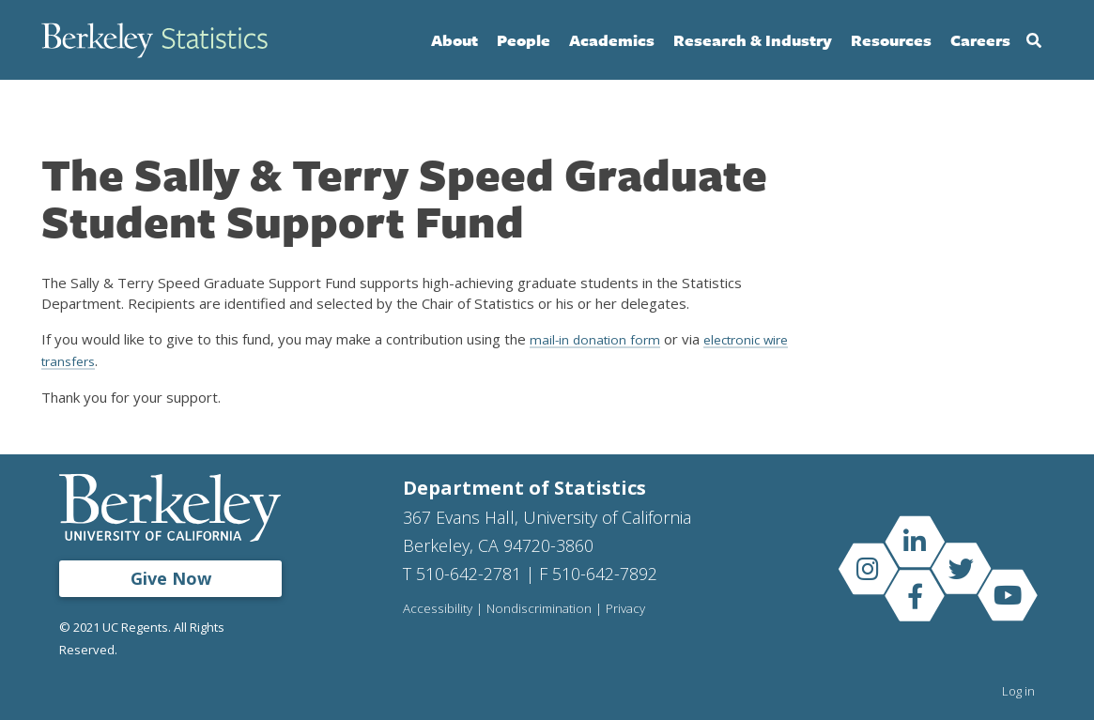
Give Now (171, 577)
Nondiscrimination (539, 607)
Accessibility (437, 607)
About (454, 40)
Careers (980, 40)
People (523, 40)
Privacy (627, 607)
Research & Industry (752, 40)
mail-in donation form (598, 338)
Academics (612, 40)
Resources (891, 40)
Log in (1018, 690)
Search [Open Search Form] (1034, 40)
